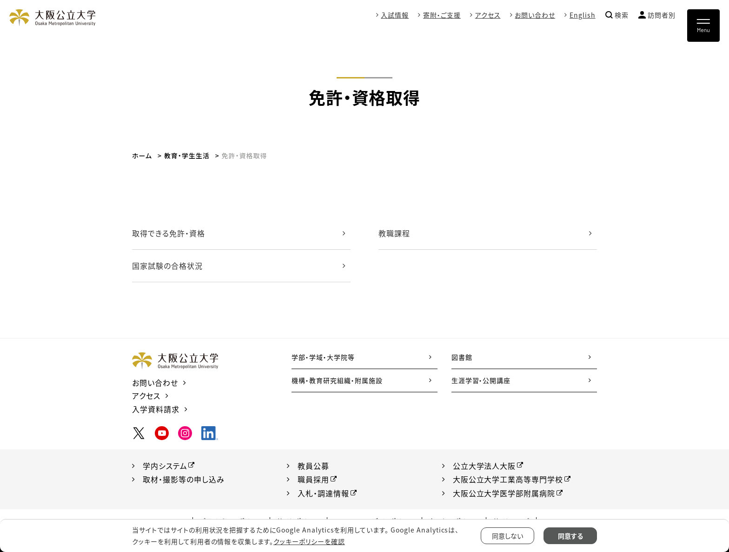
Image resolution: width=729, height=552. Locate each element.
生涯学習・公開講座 (481, 380)
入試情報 (395, 14)
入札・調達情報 (323, 493)
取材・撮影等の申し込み (184, 479)
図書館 (461, 357)
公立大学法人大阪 (484, 465)
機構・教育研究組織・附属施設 (337, 380)
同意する (570, 535)
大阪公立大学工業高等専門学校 (508, 479)
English (583, 14)
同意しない (507, 535)
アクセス (488, 14)
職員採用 (313, 479)
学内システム (165, 465)
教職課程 (394, 233)
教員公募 (313, 465)
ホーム (142, 155)
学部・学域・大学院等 (323, 357)
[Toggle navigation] (703, 25)
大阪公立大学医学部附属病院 (504, 493)
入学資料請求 (155, 409)
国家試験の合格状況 (167, 265)
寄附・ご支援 (442, 14)
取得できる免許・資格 (168, 233)
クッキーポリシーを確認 (309, 541)
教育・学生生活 (187, 155)
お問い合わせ (535, 14)
